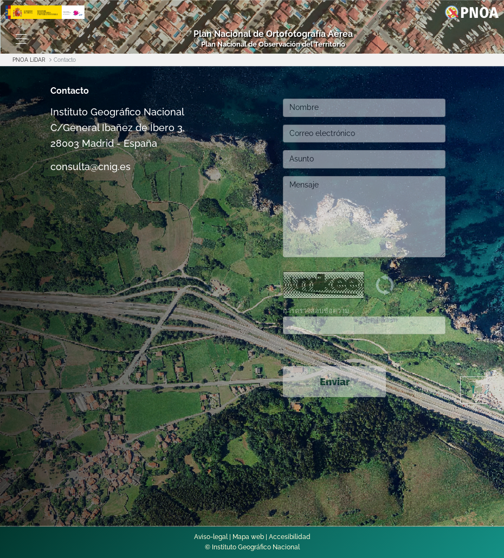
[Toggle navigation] (21, 39)
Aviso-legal (211, 537)
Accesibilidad (290, 537)
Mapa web (248, 537)
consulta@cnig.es (90, 166)
